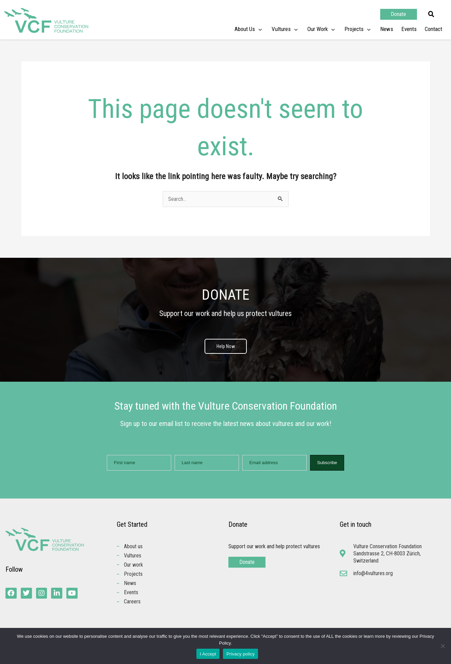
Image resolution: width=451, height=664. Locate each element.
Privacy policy (240, 654)
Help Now (225, 346)
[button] (431, 14)
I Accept (208, 654)
